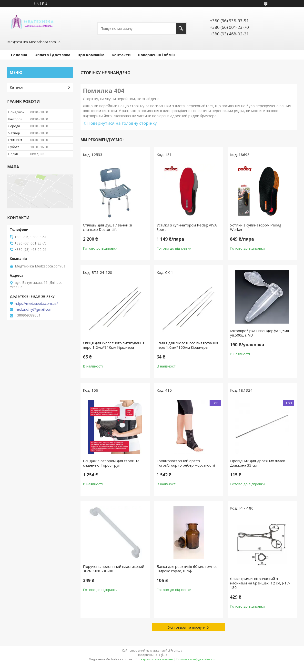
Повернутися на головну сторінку (122, 123)
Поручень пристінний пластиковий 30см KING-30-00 (113, 568)
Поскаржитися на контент (154, 659)
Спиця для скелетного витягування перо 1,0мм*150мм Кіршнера (187, 345)
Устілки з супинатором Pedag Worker (255, 227)
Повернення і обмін (156, 54)
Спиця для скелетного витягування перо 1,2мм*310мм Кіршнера (113, 345)
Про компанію (91, 54)
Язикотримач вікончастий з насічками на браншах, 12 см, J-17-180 (260, 583)
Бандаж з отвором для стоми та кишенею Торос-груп (111, 463)
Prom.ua (176, 650)
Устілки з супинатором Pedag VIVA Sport (187, 227)
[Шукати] (181, 28)
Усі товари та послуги (186, 627)
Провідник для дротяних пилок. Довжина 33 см (258, 463)
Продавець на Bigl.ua (152, 655)
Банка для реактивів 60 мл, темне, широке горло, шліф (187, 568)
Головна (19, 54)
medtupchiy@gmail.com (33, 309)
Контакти (121, 54)
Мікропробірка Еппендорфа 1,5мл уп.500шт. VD (259, 332)
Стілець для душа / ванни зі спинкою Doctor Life (107, 227)
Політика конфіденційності (195, 659)
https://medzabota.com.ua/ (36, 303)
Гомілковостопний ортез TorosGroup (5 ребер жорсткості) (186, 463)
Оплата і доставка (52, 54)
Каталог (16, 87)
